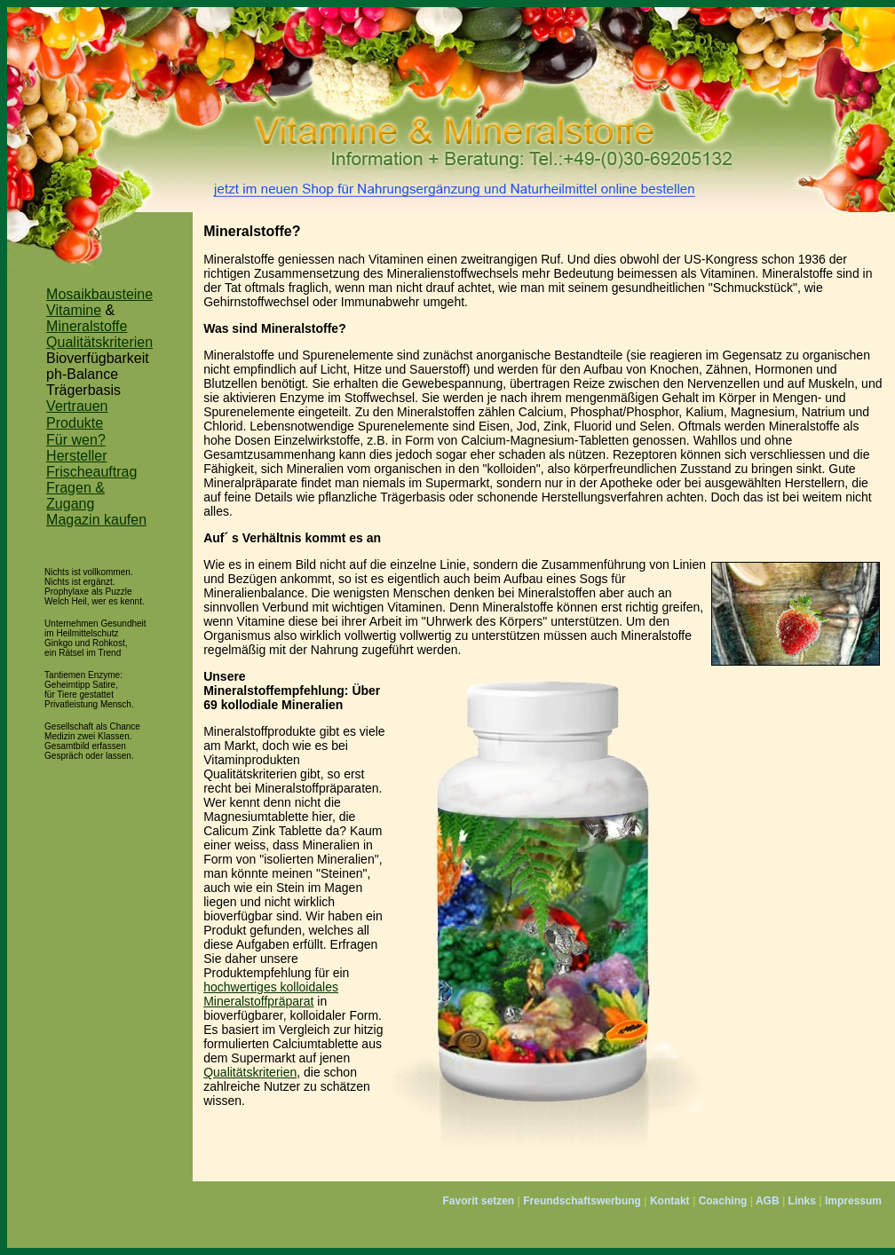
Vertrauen (76, 406)
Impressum (853, 1201)
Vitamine (73, 310)
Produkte (74, 422)
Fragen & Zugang (75, 495)
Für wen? (76, 439)
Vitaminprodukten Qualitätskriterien (251, 767)
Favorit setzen (478, 1201)
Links (802, 1201)
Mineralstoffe (86, 326)
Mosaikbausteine (99, 294)
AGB (768, 1201)
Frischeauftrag (91, 471)
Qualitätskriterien (99, 342)
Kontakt (670, 1201)
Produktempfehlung (257, 973)
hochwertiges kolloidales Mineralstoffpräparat (270, 994)
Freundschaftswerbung (582, 1201)
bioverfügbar (238, 916)
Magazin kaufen (96, 519)
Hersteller (76, 455)
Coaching (723, 1201)
